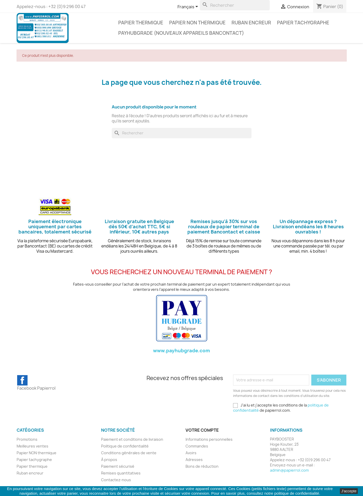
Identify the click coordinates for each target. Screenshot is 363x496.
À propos (109, 459)
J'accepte (349, 491)
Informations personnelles (209, 439)
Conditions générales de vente (128, 452)
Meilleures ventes (32, 446)
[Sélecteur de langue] (188, 7)
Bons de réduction (202, 466)
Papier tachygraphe (303, 22)
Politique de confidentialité (125, 446)
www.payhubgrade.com (181, 350)
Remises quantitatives (121, 473)
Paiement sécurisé (117, 466)
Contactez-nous (116, 479)
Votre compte (202, 430)
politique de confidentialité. (297, 493)
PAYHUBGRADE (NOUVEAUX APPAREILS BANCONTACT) (181, 33)
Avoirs (191, 452)
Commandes (197, 446)
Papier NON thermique (197, 22)
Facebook (22, 380)
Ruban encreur (251, 22)
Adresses (194, 459)
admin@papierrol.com (289, 470)
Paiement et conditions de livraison (132, 439)
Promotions (27, 439)
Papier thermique (140, 22)
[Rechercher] (235, 5)
